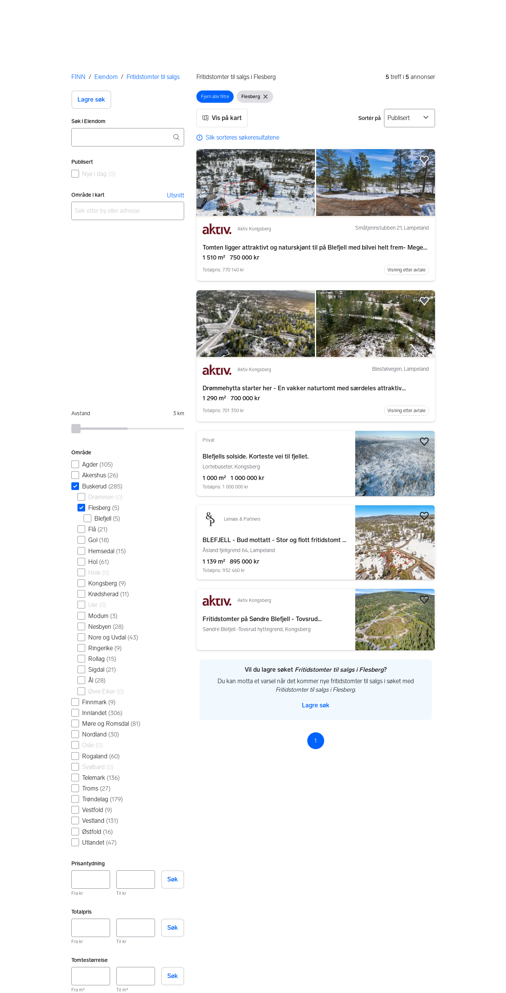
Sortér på (369, 118)
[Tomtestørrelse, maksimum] (135, 976)
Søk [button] (172, 879)
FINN (78, 77)
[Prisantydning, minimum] (90, 879)
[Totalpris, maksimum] (135, 928)
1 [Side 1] (315, 740)
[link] (237, 137)
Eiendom (106, 77)
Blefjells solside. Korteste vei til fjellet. (256, 456)
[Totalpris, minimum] (90, 928)
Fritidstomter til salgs (153, 77)
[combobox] (128, 137)
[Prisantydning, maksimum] (135, 879)
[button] (91, 99)
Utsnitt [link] (175, 195)
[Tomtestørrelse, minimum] (90, 976)
